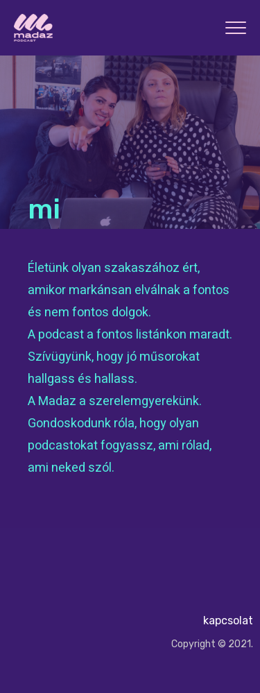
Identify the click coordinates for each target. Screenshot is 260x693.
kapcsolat (228, 620)
